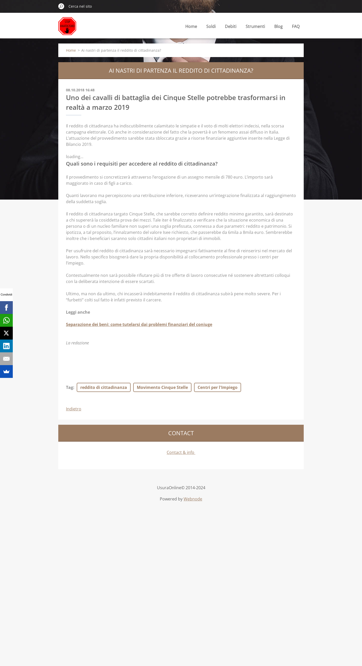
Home (191, 26)
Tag (69, 387)
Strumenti (255, 28)
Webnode (193, 499)
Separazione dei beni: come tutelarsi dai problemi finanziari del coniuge (139, 324)
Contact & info (181, 452)
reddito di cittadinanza (103, 387)
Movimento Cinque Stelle (162, 387)
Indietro (73, 409)
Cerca (61, 6)
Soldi (211, 28)
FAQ (296, 26)
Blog (278, 28)
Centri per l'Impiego (217, 387)
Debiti (231, 28)
